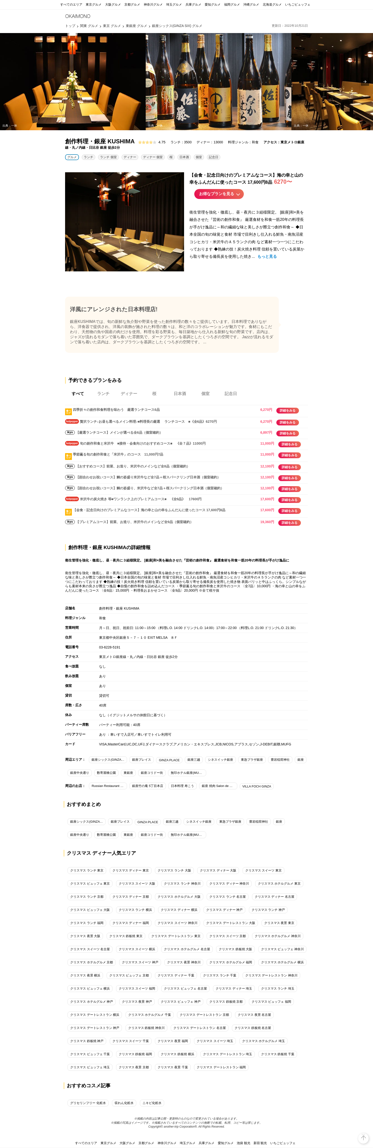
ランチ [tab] (103, 393)
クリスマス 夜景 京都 (134, 1067)
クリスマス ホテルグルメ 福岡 (230, 962)
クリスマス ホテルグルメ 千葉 (149, 1015)
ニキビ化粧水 (152, 1103)
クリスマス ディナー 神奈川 (229, 883)
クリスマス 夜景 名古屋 (254, 1015)
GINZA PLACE (169, 760)
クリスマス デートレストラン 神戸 (94, 1028)
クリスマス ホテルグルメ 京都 (91, 962)
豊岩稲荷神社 (280, 759)
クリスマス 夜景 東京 (279, 923)
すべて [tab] (78, 393)
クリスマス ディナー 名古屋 (274, 896)
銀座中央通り (79, 773)
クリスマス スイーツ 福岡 (137, 988)
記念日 (213, 157)
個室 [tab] (205, 393)
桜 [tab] (154, 393)
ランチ (88, 157)
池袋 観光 (243, 1143)
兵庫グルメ (193, 4)
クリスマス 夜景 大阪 (85, 936)
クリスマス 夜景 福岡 (173, 1041)
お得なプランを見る (216, 194)
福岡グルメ (232, 4)
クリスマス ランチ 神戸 (268, 910)
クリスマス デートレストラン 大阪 (230, 923)
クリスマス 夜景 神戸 (137, 1001)
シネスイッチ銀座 (220, 759)
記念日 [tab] (231, 393)
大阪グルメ (113, 4)
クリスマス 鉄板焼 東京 (126, 936)
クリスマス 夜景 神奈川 (183, 962)
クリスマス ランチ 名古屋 (227, 896)
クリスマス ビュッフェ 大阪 (90, 910)
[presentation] (365, 82)
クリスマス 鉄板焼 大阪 (235, 949)
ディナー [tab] (129, 393)
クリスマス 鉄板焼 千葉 (277, 1054)
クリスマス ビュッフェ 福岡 (271, 1001)
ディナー (130, 157)
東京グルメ (94, 4)
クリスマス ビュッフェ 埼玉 (90, 1067)
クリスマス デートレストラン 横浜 (94, 1015)
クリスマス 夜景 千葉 (173, 1067)
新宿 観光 (260, 1143)
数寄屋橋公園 (106, 773)
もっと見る (267, 256)
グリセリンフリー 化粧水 (88, 1103)
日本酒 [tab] (180, 393)
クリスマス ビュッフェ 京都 (129, 975)
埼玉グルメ (174, 4)
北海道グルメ (272, 4)
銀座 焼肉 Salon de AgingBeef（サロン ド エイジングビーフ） (219, 786)
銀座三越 (193, 759)
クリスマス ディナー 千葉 (176, 975)
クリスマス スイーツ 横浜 (137, 949)
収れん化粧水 (124, 1103)
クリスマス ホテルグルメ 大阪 (179, 896)
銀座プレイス (141, 759)
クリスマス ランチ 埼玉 (277, 988)
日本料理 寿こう (182, 786)
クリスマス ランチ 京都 (86, 896)
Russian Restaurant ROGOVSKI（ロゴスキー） (109, 786)
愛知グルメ (212, 4)
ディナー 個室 (153, 157)
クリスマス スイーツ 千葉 (130, 1041)
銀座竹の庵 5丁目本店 (147, 786)
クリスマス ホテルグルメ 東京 (279, 883)
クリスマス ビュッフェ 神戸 (180, 1001)
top (363, 1134)
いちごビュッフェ (297, 4)
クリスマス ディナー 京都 (130, 896)
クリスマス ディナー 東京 (130, 870)
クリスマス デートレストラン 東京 (175, 936)
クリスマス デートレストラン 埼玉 (227, 1054)
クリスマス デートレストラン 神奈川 (271, 975)
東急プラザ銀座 (252, 759)
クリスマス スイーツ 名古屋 (90, 949)
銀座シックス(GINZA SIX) (109, 759)
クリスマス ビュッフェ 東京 (90, 883)
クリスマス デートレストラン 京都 (204, 1015)
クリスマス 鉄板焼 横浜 (177, 1054)
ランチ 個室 (108, 157)
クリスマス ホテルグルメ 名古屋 (187, 949)
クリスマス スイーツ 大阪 (137, 883)
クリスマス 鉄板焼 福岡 (135, 1054)
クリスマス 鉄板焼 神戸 (86, 1041)
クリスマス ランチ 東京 (86, 870)
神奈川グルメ (153, 4)
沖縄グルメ (251, 4)
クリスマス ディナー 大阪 (218, 870)
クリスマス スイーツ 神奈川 (177, 923)
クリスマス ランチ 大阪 (174, 870)
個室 (199, 157)
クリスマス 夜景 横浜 (85, 975)
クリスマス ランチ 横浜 (135, 910)
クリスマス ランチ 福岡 (86, 923)
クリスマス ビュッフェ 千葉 (90, 1054)
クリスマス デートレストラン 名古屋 (199, 1028)
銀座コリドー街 (152, 773)
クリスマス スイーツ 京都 (227, 936)
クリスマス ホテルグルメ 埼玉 (263, 1041)
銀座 (300, 759)
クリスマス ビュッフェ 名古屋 (185, 988)
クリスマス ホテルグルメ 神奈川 (278, 936)
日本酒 (184, 157)
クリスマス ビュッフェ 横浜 (90, 988)
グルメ (72, 157)
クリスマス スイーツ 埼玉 (215, 1041)
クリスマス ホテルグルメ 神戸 (91, 1001)
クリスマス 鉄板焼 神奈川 (146, 1028)
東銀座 (128, 773)
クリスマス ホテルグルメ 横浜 (282, 962)
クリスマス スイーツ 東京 (263, 870)
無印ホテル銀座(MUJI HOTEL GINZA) (188, 773)
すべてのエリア (71, 4)
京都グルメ (132, 4)
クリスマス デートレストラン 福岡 (221, 1067)
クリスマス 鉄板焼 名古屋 (253, 1028)
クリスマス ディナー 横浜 (179, 910)
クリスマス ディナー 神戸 (224, 910)
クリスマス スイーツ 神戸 (140, 962)
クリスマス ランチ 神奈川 (182, 883)
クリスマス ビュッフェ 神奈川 (282, 949)
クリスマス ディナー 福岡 (130, 923)
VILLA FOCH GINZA (256, 786)
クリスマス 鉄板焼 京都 (226, 1001)
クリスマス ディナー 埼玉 (234, 988)
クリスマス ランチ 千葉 (219, 975)
